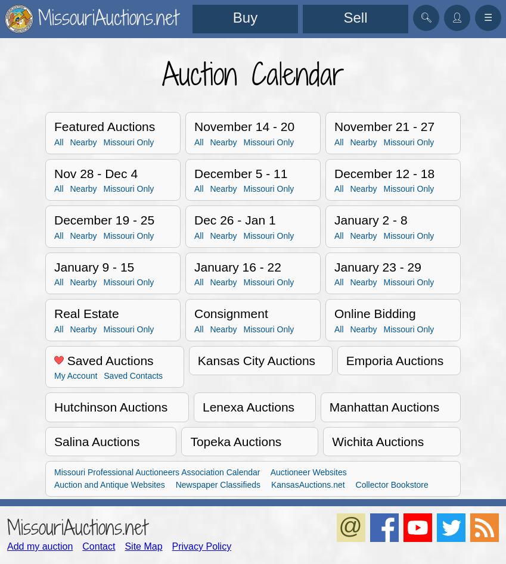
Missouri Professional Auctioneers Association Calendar (157, 472)
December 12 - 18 (384, 173)
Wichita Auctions (378, 441)
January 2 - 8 (371, 220)
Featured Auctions (104, 126)
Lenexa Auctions (248, 407)
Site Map (143, 546)
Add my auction (40, 546)
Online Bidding (375, 313)
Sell (355, 18)
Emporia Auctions (394, 360)
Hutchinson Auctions (110, 407)
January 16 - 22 (237, 267)
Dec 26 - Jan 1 (235, 220)
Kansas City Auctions (256, 360)
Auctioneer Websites (309, 472)
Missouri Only (128, 142)
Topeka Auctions (235, 441)
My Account (75, 376)
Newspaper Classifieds (218, 485)
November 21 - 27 (384, 126)
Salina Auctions (97, 441)
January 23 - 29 (377, 267)
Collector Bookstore (392, 485)
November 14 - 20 (244, 126)
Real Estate (86, 313)
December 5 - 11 (240, 173)
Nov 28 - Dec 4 (96, 173)
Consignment (231, 313)
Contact (98, 546)
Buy (245, 18)
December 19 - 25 (104, 220)
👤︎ (457, 18)
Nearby (83, 142)
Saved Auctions (104, 360)
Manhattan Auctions (384, 407)
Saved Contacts (133, 376)
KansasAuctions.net (308, 485)
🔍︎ (426, 18)
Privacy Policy (202, 546)
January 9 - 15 (94, 267)
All (59, 142)
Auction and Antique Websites (109, 485)
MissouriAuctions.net (77, 527)
